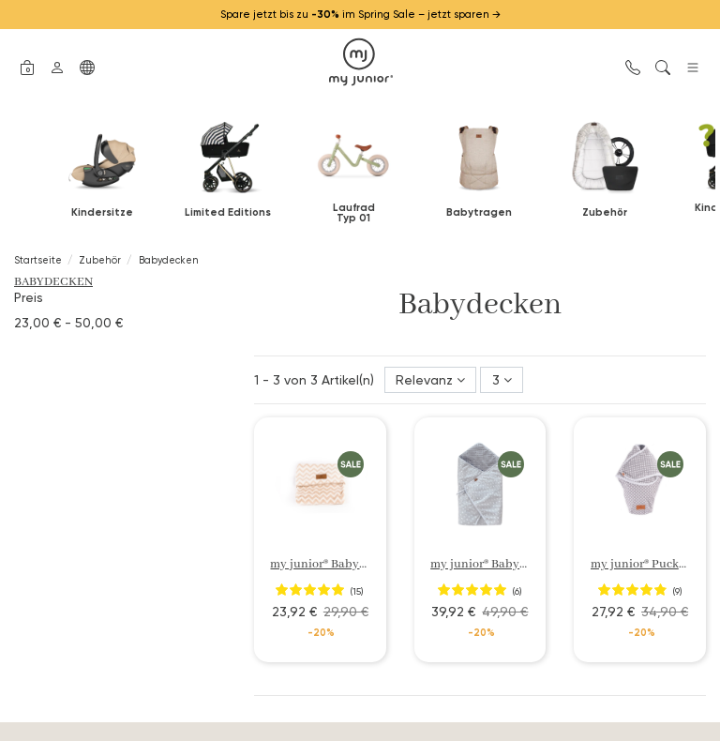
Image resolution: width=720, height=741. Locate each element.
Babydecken (53, 282)
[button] (27, 65)
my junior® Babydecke (330, 564)
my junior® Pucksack (646, 564)
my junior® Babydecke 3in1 (503, 564)
